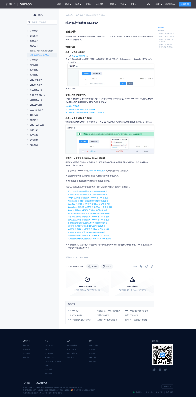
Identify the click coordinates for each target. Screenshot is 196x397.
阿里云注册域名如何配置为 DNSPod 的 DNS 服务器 (87, 195)
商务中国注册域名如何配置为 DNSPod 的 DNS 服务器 (88, 217)
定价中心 (92, 353)
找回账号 (70, 357)
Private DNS (49, 357)
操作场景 (161, 27)
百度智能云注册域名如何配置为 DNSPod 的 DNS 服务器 (89, 239)
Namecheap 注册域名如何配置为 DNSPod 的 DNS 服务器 (90, 207)
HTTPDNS (49, 353)
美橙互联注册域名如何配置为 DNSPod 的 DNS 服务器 (88, 229)
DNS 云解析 (49, 345)
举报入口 (92, 361)
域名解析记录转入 (73, 106)
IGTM (47, 349)
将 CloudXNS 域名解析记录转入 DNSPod (81, 109)
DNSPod (26, 4)
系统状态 (138, 392)
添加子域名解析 (76, 315)
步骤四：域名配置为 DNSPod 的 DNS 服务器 (166, 46)
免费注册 (185, 4)
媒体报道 (26, 349)
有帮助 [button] (94, 266)
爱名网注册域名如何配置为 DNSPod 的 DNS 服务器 (87, 223)
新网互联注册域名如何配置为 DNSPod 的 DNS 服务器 (88, 220)
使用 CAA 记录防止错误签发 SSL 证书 (139, 320)
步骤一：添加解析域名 (166, 33)
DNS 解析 (79, 15)
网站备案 (48, 373)
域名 (46, 365)
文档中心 (69, 15)
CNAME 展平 (75, 311)
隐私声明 (169, 392)
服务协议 (159, 392)
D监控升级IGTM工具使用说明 (108, 311)
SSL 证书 (48, 369)
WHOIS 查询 (71, 349)
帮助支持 (149, 392)
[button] (146, 266)
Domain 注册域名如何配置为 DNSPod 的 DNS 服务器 (88, 201)
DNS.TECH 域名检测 (97, 171)
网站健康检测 (72, 345)
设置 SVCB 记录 (103, 315)
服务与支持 (93, 345)
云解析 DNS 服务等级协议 (107, 320)
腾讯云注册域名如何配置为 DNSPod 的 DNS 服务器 (87, 191)
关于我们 (26, 345)
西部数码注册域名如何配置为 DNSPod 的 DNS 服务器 (88, 235)
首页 (59, 4)
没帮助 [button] (108, 266)
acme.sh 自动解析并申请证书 (136, 311)
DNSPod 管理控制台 (79, 56)
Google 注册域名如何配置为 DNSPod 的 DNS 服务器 (88, 198)
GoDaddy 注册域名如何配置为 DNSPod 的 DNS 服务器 (89, 213)
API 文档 (92, 357)
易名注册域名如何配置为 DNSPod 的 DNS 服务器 (87, 232)
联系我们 (26, 357)
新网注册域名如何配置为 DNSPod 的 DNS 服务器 (87, 226)
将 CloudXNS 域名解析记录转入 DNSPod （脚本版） (86, 113)
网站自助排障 (72, 353)
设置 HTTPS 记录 (131, 315)
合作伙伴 (26, 353)
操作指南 (161, 30)
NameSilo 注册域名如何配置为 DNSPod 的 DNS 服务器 (89, 204)
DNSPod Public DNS (53, 361)
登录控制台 (170, 4)
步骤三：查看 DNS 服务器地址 (166, 41)
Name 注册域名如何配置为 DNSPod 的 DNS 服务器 (87, 210)
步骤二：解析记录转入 (166, 36)
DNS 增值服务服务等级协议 (80, 320)
